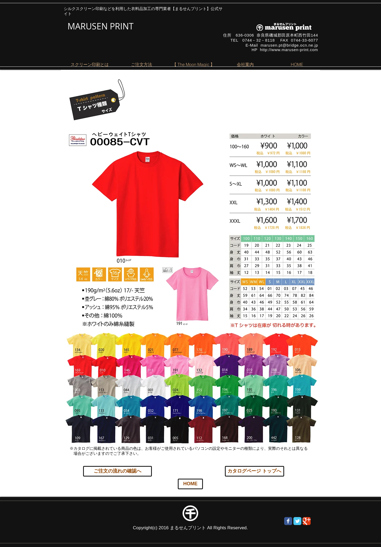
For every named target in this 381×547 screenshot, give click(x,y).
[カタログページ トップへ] (254, 471)
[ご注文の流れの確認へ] (117, 471)
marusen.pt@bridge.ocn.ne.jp (289, 45)
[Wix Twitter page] (297, 521)
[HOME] (190, 484)
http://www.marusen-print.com (289, 49)
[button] (90, 64)
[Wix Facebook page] (288, 521)
